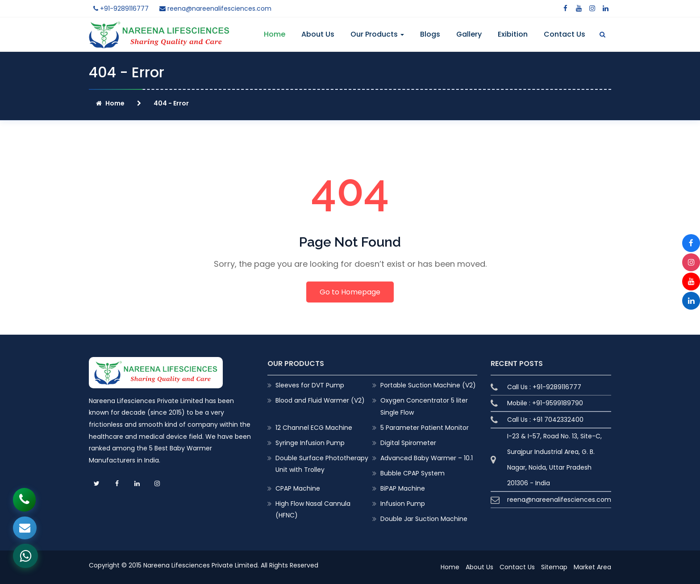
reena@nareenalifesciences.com (215, 8)
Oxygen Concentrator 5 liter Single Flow (424, 406)
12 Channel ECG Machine (313, 427)
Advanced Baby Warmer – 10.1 (426, 458)
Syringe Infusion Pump (310, 442)
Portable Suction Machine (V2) (428, 385)
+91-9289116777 (121, 8)
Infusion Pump (402, 503)
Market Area (592, 567)
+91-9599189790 (557, 403)
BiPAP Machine (402, 488)
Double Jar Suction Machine (423, 518)
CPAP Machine (297, 488)
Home (274, 34)
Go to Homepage (350, 292)
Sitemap (554, 567)
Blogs (430, 34)
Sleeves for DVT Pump (309, 385)
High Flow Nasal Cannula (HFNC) (312, 509)
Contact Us (564, 34)
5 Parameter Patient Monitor (424, 427)
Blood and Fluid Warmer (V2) (320, 400)
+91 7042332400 (558, 419)
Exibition (513, 34)
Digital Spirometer (408, 442)
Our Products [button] (377, 34)
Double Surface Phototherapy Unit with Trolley (321, 464)
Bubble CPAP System (412, 473)
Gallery (469, 34)
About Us (317, 34)
